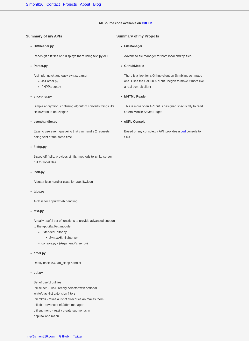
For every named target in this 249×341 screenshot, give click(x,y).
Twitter (77, 336)
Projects (70, 4)
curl (183, 131)
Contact (53, 4)
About (85, 4)
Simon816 (34, 4)
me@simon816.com (41, 336)
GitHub (147, 23)
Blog (97, 4)
